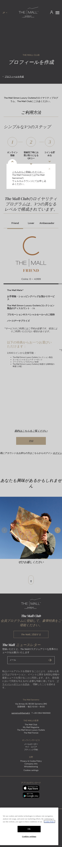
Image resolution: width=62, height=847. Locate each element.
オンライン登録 (12, 157)
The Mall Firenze (31, 732)
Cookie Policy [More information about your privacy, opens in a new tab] (49, 831)
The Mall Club (31, 724)
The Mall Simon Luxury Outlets (31, 730)
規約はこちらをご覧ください (31, 431)
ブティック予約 (31, 749)
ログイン (57, 453)
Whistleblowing (31, 766)
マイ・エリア (31, 747)
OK (29, 838)
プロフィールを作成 (14, 76)
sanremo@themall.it (20, 713)
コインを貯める (49, 157)
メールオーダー (31, 744)
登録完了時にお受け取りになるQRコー (31, 157)
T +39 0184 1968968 (41, 713)
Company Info (31, 763)
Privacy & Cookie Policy (31, 761)
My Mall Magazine (31, 727)
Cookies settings (31, 770)
